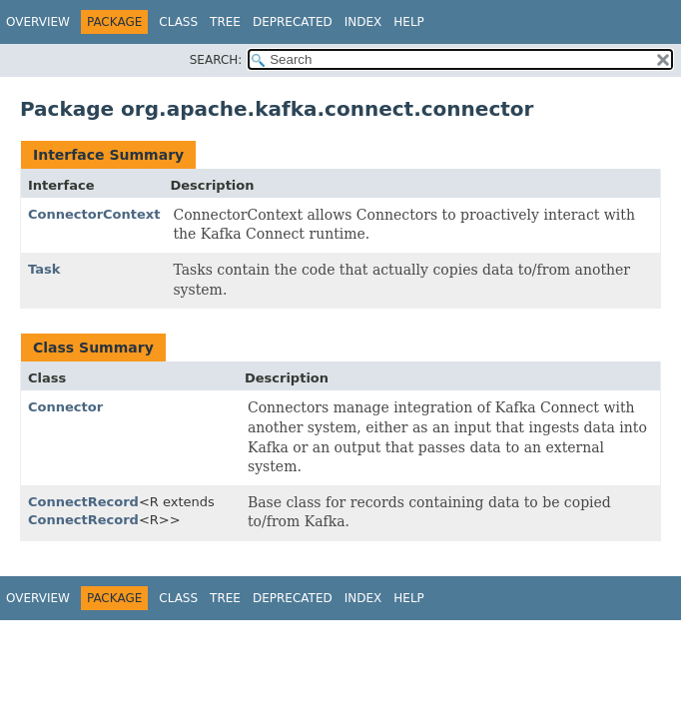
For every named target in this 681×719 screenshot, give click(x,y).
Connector (65, 406)
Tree (225, 22)
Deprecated (293, 22)
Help (408, 22)
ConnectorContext (94, 214)
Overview (38, 22)
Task (44, 269)
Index (363, 22)
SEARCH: (216, 60)
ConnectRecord (83, 501)
